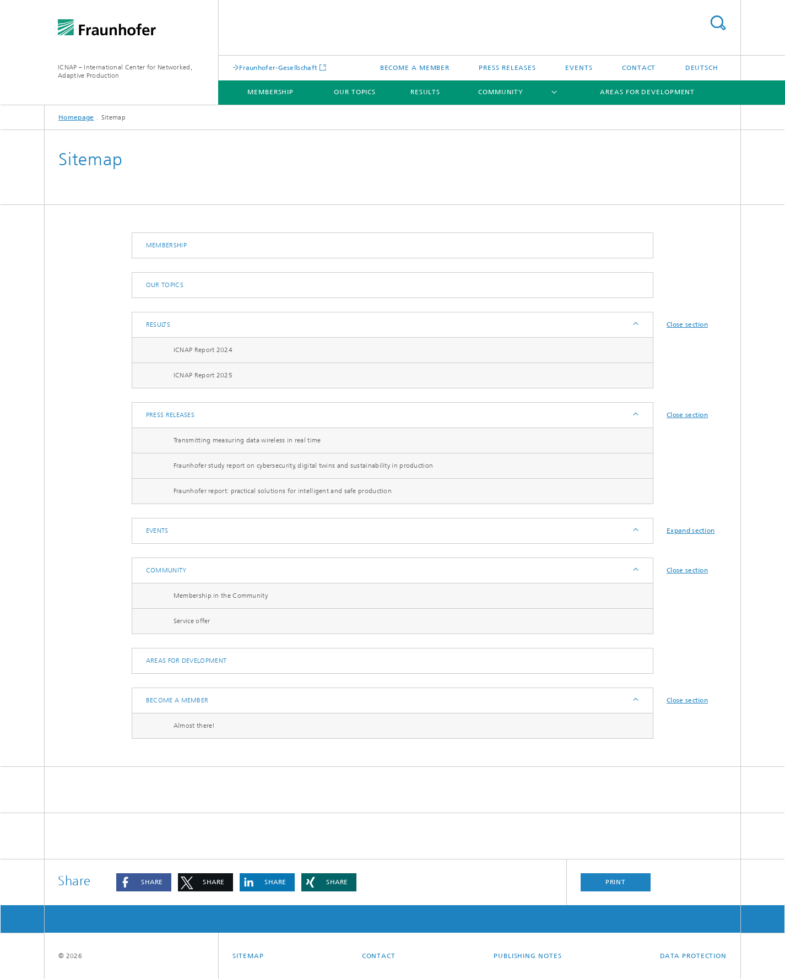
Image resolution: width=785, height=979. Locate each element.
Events (578, 68)
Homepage (76, 117)
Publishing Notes (527, 956)
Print (615, 882)
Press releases (507, 68)
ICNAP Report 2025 (203, 375)
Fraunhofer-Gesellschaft (278, 67)
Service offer (192, 621)
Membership (270, 92)
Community (500, 92)
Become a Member (415, 68)
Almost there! (194, 725)
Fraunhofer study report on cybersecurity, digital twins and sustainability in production (303, 465)
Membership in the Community (221, 595)
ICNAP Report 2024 (203, 350)
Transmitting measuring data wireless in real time (247, 440)
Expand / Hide (635, 324)
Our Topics (355, 92)
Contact (639, 68)
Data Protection (693, 956)
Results (425, 92)
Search (718, 23)
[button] (143, 882)
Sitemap (247, 956)
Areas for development (647, 92)
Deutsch (701, 68)
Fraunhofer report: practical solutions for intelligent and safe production (283, 491)
